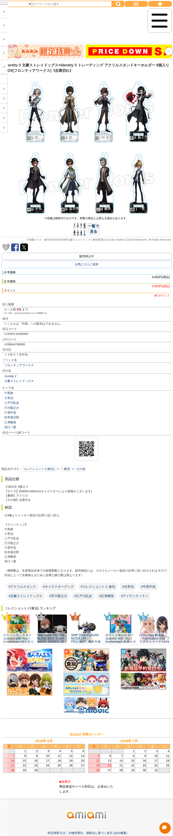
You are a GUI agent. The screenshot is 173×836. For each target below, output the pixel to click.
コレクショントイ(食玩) (39, 469)
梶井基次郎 (11, 417)
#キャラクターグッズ (58, 586)
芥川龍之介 (11, 407)
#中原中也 (148, 586)
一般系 (65, 469)
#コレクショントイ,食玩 (98, 586)
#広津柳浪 (106, 596)
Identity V (10, 376)
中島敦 (8, 393)
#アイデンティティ (134, 596)
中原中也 (10, 412)
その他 (80, 469)
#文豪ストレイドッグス (25, 596)
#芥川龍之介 (58, 596)
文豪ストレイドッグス (19, 381)
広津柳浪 (10, 422)
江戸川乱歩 (11, 402)
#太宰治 (128, 586)
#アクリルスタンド (22, 586)
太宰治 (8, 398)
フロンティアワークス (19, 365)
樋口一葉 (10, 427)
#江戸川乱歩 (83, 596)
